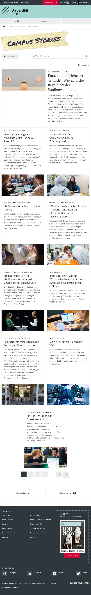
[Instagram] (10, 573)
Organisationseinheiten (10, 3)
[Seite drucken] (67, 493)
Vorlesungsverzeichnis (38, 533)
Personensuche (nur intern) (40, 520)
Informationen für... (50, 3)
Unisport (5, 537)
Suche (72, 3)
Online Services (7, 520)
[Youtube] (59, 573)
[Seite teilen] (23, 493)
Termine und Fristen (37, 528)
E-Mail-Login (6, 515)
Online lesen (72, 555)
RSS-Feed (85, 65)
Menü (76, 21)
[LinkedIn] (34, 573)
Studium (11, 27)
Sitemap (53, 583)
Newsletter (6, 588)
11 (59, 474)
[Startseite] (4, 26)
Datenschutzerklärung (39, 583)
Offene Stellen (35, 515)
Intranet (33, 537)
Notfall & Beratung (8, 528)
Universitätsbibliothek (9, 533)
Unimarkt (5, 524)
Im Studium (21, 27)
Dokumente (25, 3)
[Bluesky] (82, 573)
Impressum (23, 583)
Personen (82, 3)
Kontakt (15, 588)
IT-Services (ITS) (36, 524)
